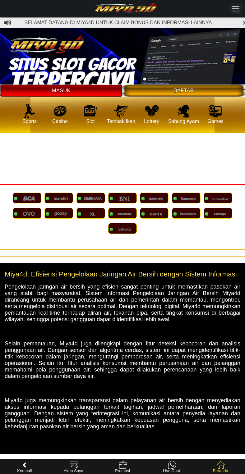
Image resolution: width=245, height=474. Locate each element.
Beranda (220, 467)
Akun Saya (73, 467)
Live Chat (171, 467)
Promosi (122, 467)
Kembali (24, 467)
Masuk (61, 90)
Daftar (183, 90)
